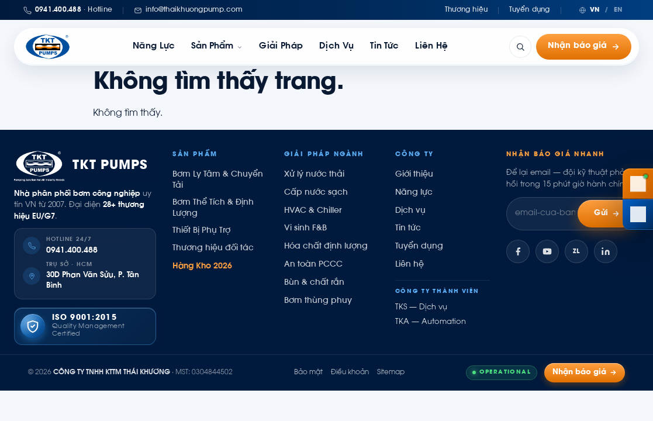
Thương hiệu (466, 9)
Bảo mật (308, 372)
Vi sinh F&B (305, 229)
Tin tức (384, 46)
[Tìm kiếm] (520, 47)
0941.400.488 (72, 251)
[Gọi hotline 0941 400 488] (638, 183)
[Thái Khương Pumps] (47, 46)
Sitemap (391, 372)
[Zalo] (576, 251)
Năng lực (154, 46)
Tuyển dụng (529, 9)
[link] (217, 46)
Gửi (607, 214)
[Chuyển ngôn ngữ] (601, 10)
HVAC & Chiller (312, 211)
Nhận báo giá (584, 46)
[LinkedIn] (605, 251)
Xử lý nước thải (314, 175)
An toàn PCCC (313, 265)
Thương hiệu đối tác (213, 248)
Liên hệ (431, 46)
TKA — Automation (430, 322)
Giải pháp (281, 46)
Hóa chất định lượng (326, 247)
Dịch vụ (336, 46)
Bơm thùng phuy (318, 301)
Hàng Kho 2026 (202, 267)
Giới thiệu (414, 175)
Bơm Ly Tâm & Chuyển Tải (217, 180)
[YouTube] (547, 251)
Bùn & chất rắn (314, 283)
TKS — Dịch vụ (421, 307)
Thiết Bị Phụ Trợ (201, 231)
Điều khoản (350, 372)
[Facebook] (518, 251)
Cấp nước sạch (316, 193)
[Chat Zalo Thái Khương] (638, 214)
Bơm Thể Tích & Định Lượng (213, 208)
